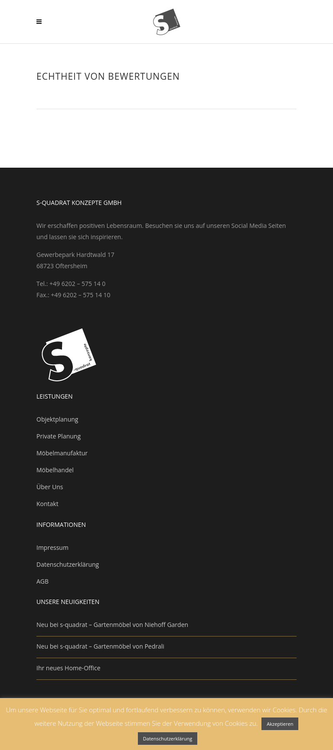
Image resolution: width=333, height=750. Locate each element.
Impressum (52, 547)
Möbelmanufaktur (62, 453)
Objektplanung (57, 419)
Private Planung (58, 436)
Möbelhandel (55, 470)
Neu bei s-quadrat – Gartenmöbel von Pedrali (100, 646)
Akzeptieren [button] (280, 724)
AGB (42, 581)
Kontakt (47, 504)
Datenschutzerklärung (67, 564)
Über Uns (49, 487)
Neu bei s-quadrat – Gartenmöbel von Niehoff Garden (112, 624)
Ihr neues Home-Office (68, 668)
